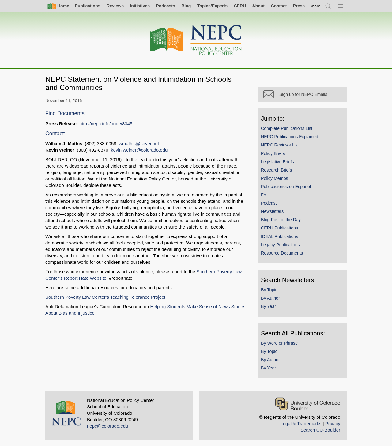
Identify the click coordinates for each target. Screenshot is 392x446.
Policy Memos (274, 178)
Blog (186, 5)
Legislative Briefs (277, 161)
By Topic (269, 289)
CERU (240, 5)
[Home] (196, 40)
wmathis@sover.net (139, 143)
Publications (87, 5)
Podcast (269, 203)
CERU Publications (279, 227)
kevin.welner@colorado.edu (139, 150)
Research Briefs (276, 170)
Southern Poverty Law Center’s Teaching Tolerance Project (105, 297)
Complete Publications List (286, 128)
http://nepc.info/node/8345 (105, 123)
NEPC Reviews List (280, 144)
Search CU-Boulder (320, 430)
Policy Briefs (273, 153)
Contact (279, 5)
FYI (264, 194)
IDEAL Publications (279, 236)
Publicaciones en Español (286, 186)
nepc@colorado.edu (107, 426)
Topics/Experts (212, 5)
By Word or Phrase (279, 343)
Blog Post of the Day (281, 219)
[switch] (315, 6)
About (258, 5)
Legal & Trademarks (300, 423)
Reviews (115, 5)
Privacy (332, 423)
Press (299, 5)
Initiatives (140, 5)
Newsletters (272, 211)
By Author (270, 298)
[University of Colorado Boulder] (307, 404)
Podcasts (165, 5)
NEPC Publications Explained (289, 136)
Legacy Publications (280, 244)
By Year (268, 306)
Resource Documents (282, 253)
